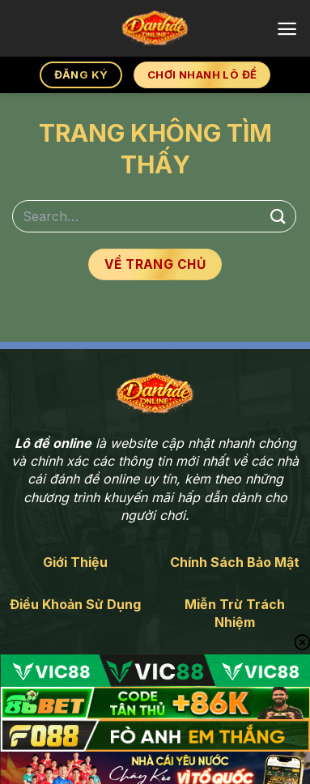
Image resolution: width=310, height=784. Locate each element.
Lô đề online (53, 443)
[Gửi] (278, 216)
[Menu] (287, 28)
